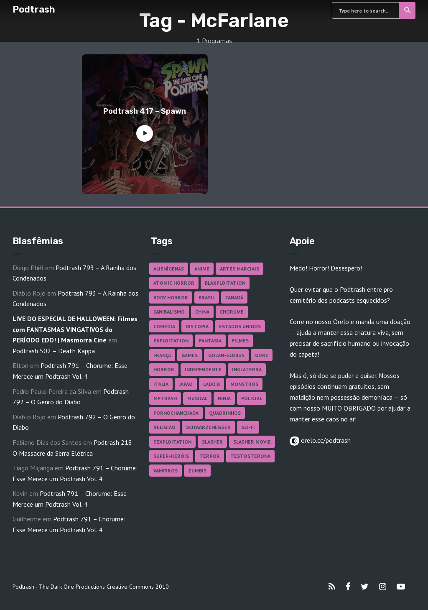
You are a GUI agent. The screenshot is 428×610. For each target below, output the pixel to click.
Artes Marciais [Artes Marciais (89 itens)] (239, 268)
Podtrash (34, 9)
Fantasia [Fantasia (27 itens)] (210, 340)
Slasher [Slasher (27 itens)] (212, 442)
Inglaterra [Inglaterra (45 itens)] (247, 369)
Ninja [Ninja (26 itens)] (224, 398)
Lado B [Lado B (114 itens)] (211, 384)
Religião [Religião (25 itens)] (164, 427)
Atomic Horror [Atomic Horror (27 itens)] (173, 283)
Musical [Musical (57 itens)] (197, 398)
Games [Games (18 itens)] (189, 355)
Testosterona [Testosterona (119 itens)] (250, 456)
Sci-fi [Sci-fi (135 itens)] (248, 427)
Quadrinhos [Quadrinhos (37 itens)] (225, 413)
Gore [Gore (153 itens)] (261, 355)
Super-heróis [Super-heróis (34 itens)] (171, 456)
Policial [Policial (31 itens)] (251, 398)
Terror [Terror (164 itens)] (209, 456)
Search (408, 10)
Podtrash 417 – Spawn (144, 111)
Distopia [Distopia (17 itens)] (197, 326)
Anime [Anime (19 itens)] (201, 268)
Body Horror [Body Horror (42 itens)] (170, 297)
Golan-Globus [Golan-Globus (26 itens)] (226, 355)
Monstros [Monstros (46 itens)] (244, 384)
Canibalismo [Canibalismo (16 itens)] (169, 312)
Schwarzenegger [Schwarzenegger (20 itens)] (208, 427)
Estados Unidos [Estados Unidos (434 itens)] (240, 326)
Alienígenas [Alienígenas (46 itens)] (168, 268)
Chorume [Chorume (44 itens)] (232, 312)
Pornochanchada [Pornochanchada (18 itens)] (176, 413)
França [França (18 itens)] (162, 355)
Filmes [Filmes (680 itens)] (240, 340)
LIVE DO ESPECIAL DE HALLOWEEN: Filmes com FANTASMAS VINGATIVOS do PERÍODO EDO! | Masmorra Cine (75, 329)
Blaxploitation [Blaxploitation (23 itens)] (225, 283)
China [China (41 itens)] (202, 312)
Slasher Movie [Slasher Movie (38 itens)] (252, 442)
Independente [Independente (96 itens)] (203, 369)
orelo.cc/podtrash (325, 440)
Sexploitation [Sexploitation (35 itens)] (172, 442)
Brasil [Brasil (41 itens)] (207, 297)
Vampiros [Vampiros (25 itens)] (165, 470)
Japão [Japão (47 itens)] (186, 384)
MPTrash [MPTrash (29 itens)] (165, 398)
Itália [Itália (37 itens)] (160, 384)
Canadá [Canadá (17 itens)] (234, 297)
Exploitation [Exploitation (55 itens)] (171, 340)
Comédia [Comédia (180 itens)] (164, 326)
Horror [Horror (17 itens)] (163, 369)
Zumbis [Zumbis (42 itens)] (197, 470)
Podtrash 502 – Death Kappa (54, 351)
